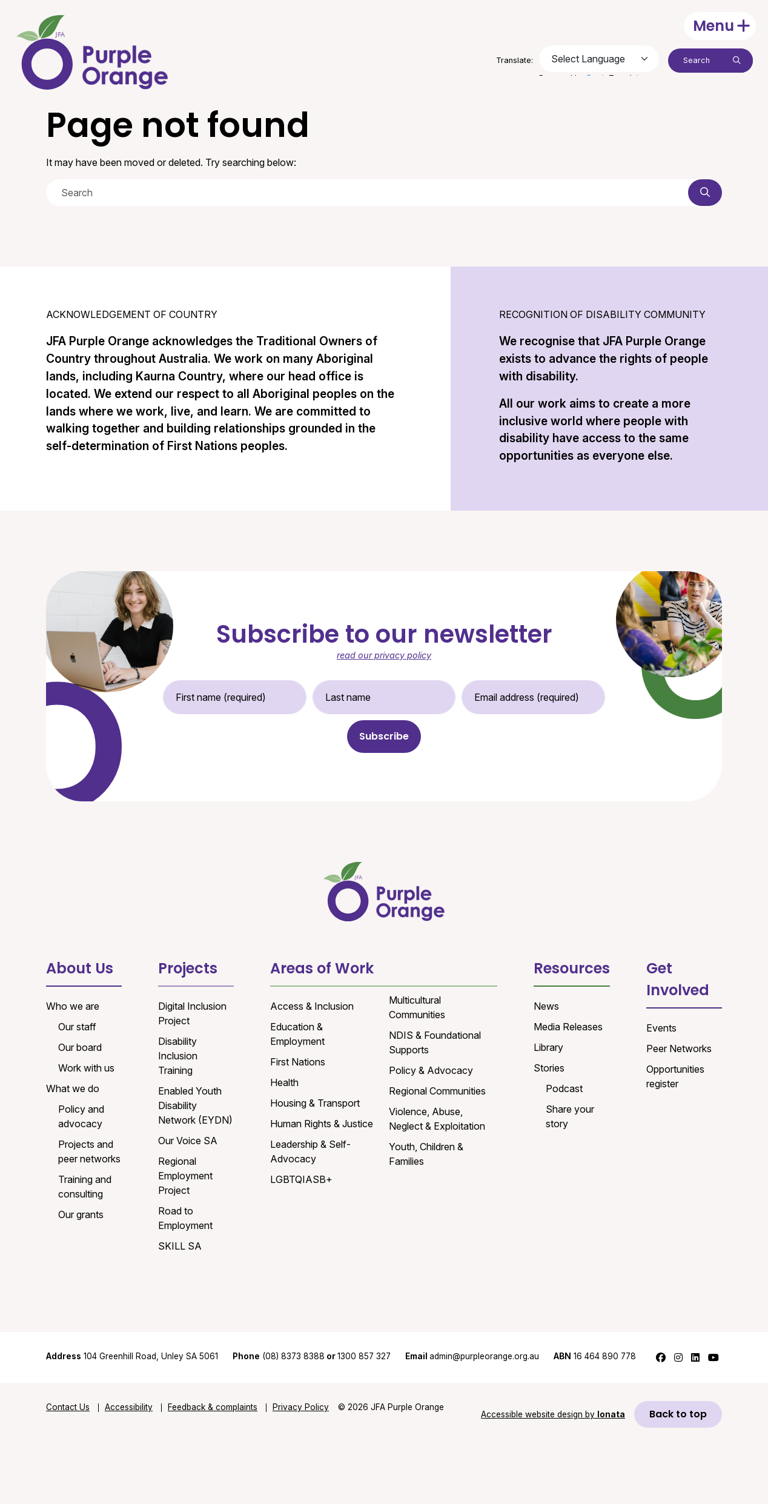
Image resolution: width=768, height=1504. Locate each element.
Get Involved (677, 979)
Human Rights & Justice (321, 1124)
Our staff (77, 1027)
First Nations (297, 1062)
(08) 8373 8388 (293, 1356)
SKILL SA (180, 1246)
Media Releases (568, 1027)
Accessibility (129, 1407)
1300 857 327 (364, 1356)
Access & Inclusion (312, 1006)
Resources (572, 968)
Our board (80, 1047)
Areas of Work (322, 968)
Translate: (514, 60)
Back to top (678, 1414)
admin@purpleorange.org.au (472, 1356)
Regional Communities (437, 1091)
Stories (549, 1068)
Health (284, 1082)
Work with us (86, 1068)
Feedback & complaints (212, 1407)
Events (661, 1028)
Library (548, 1047)
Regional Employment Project (185, 1175)
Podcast (564, 1088)
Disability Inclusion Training (177, 1055)
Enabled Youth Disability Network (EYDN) (195, 1105)
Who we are (72, 1006)
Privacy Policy (301, 1407)
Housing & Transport (315, 1103)
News (546, 1006)
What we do (72, 1088)
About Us (79, 968)
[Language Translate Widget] (599, 58)
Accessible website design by (553, 1414)
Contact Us (68, 1407)
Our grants (81, 1214)
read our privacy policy (384, 655)
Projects (187, 968)
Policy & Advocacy (431, 1070)
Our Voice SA (187, 1141)
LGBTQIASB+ (301, 1179)
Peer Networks (679, 1048)
